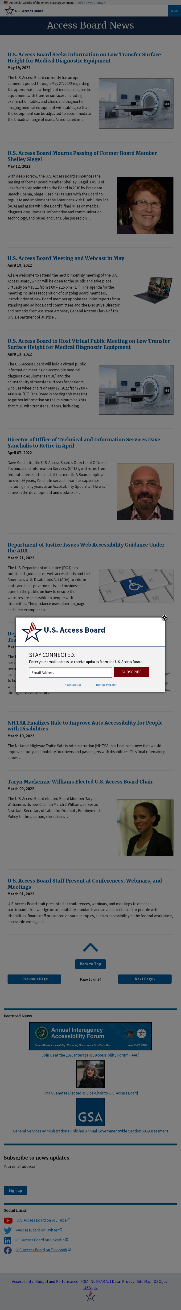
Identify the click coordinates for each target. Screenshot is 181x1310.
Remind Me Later (106, 684)
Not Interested (73, 684)
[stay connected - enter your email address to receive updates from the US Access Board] (70, 672)
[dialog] (90, 655)
